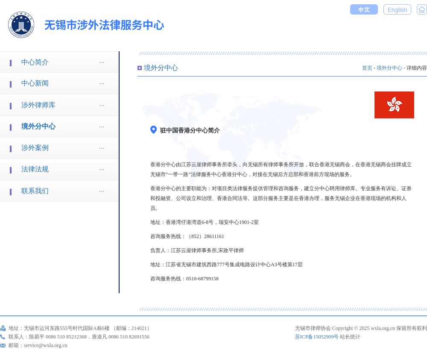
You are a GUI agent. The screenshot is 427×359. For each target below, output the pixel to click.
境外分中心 (38, 126)
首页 (367, 68)
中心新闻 (35, 83)
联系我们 (35, 190)
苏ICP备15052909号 (317, 337)
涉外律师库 (38, 105)
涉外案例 (35, 147)
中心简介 (35, 62)
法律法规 (35, 169)
